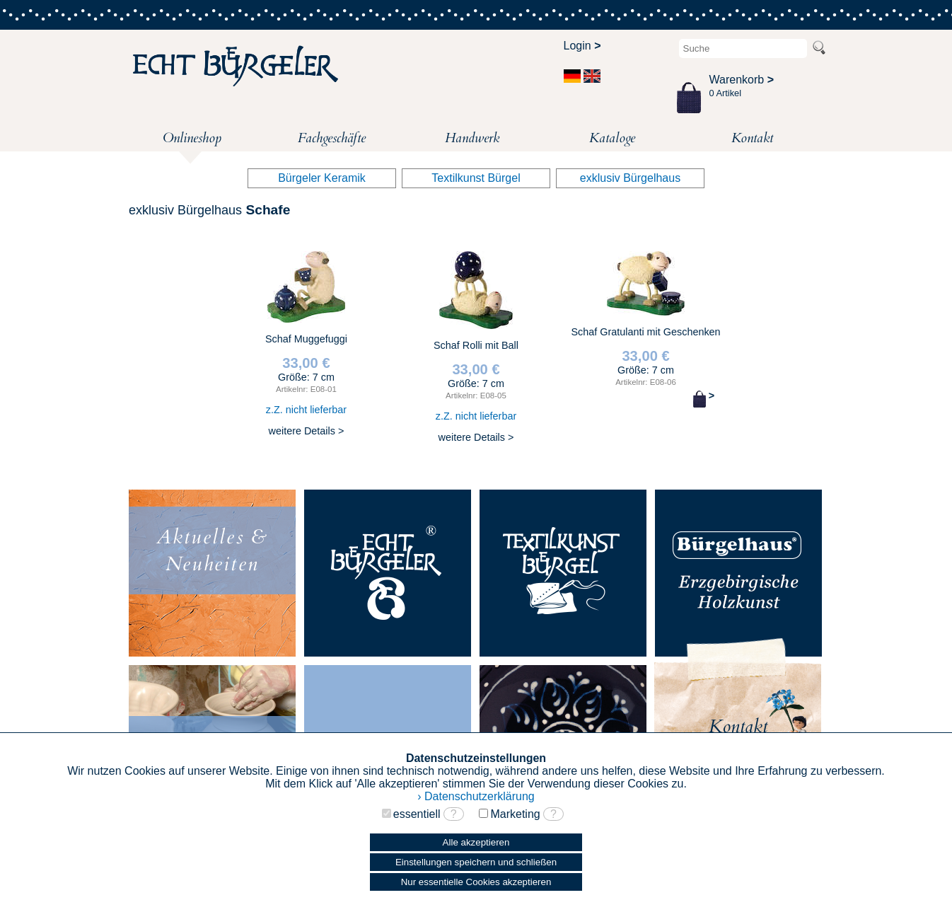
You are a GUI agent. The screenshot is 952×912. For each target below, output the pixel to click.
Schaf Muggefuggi (306, 344)
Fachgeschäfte (332, 138)
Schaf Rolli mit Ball (476, 347)
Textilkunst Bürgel (475, 178)
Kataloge (612, 138)
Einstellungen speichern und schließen (476, 862)
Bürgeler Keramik (322, 178)
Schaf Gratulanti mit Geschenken (645, 329)
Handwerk (472, 138)
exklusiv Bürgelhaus (630, 178)
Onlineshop (192, 140)
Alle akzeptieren (476, 842)
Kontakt (752, 138)
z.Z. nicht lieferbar (306, 409)
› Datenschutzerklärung (475, 796)
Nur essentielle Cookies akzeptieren (476, 882)
